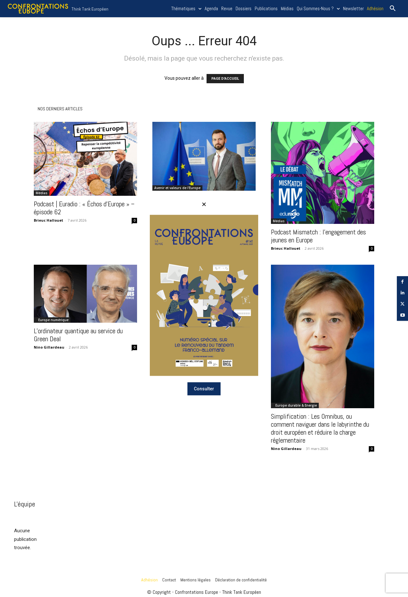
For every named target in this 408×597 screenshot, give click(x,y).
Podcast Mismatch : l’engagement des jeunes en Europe (318, 236)
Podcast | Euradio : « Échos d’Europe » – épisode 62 (84, 208)
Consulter (204, 388)
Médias (41, 193)
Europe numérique (53, 320)
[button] (392, 8)
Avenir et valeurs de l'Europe (177, 188)
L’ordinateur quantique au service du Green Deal (78, 335)
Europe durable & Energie (296, 405)
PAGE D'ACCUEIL (225, 79)
